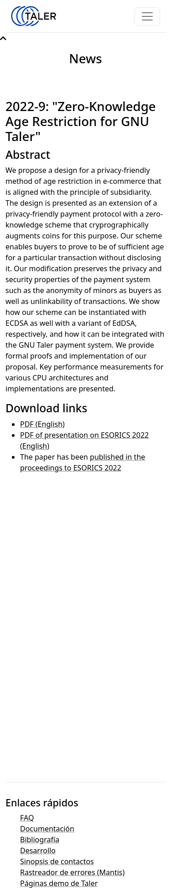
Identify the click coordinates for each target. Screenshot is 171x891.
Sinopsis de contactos (57, 861)
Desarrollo (38, 850)
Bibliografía (39, 840)
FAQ (27, 818)
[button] (3, 38)
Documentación (47, 829)
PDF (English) (42, 424)
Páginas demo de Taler (59, 883)
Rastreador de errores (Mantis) (72, 872)
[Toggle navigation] (147, 16)
